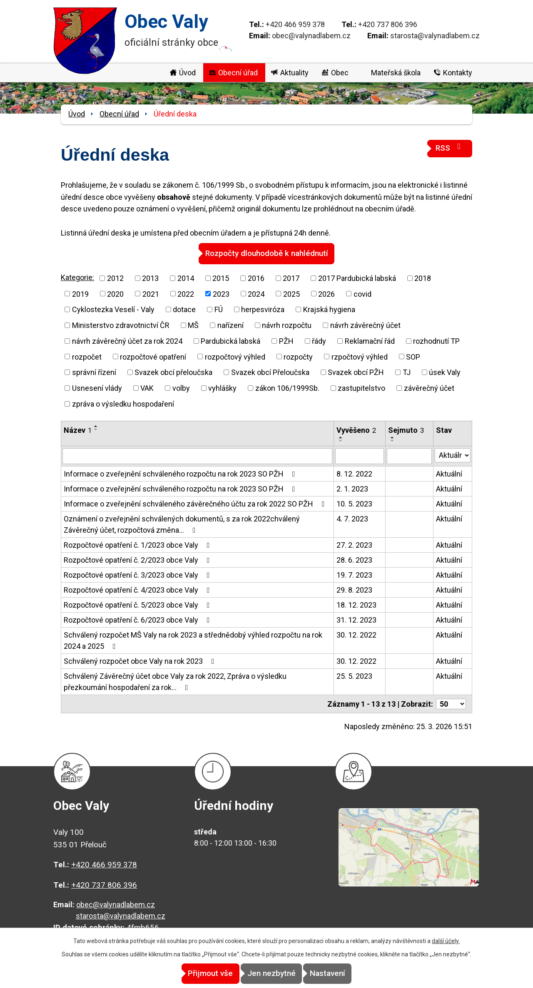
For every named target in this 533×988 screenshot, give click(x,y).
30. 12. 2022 (356, 634)
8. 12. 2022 (354, 473)
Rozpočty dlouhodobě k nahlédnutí (266, 253)
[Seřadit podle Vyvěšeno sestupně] (341, 440)
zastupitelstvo (361, 387)
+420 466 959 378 (295, 24)
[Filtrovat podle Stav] (453, 455)
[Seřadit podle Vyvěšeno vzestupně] (341, 437)
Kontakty (457, 72)
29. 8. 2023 (354, 589)
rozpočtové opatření (153, 356)
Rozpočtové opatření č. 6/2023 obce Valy (138, 619)
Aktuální (449, 473)
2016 (256, 277)
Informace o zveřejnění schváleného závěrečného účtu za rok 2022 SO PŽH (196, 503)
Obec (340, 72)
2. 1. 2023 (352, 488)
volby (181, 387)
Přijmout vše (196, 973)
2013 (150, 277)
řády (319, 340)
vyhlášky (222, 387)
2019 (80, 293)
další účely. (446, 941)
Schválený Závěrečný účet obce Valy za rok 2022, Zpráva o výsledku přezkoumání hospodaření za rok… (175, 681)
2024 (256, 293)
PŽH (286, 340)
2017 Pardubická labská (357, 277)
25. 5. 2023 (354, 675)
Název (78, 429)
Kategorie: (77, 277)
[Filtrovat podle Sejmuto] (409, 456)
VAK (147, 387)
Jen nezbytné (271, 973)
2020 (115, 293)
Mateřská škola (396, 72)
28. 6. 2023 (354, 559)
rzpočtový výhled (359, 356)
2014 (185, 277)
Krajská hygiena (329, 309)
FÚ (218, 309)
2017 (291, 277)
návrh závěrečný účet (365, 324)
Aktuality (294, 72)
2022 (185, 293)
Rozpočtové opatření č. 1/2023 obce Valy (138, 544)
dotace (184, 309)
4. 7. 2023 (352, 518)
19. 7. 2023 (354, 574)
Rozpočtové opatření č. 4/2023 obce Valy (138, 589)
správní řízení (94, 371)
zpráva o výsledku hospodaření (123, 403)
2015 (220, 277)
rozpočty (298, 356)
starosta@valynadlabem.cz (435, 35)
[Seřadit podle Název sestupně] (96, 429)
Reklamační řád (370, 340)
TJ (407, 371)
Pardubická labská (230, 340)
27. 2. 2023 (354, 544)
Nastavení (341, 973)
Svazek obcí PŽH (356, 371)
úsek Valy (445, 371)
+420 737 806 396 (387, 24)
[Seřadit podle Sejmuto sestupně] (392, 440)
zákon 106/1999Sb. (287, 387)
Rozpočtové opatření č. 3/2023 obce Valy (138, 574)
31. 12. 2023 (356, 619)
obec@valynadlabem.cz (311, 35)
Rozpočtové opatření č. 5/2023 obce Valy (138, 604)
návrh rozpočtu (286, 324)
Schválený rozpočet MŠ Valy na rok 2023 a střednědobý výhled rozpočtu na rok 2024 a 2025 (193, 640)
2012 (115, 277)
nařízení (230, 324)
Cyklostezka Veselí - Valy (113, 309)
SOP (413, 356)
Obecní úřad (238, 72)
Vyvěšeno (356, 429)
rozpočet (87, 356)
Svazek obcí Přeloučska (270, 371)
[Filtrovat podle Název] (197, 456)
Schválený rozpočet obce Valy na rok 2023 (141, 660)
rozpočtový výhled (235, 356)
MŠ (193, 324)
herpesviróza (262, 309)
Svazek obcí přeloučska (173, 371)
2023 (221, 293)
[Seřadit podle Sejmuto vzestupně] (392, 437)
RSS (450, 147)
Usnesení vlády (97, 387)
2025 (291, 293)
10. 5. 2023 (354, 503)
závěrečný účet (429, 387)
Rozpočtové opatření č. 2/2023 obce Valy (138, 559)
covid (362, 293)
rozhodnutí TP (436, 340)
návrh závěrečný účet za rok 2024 (127, 340)
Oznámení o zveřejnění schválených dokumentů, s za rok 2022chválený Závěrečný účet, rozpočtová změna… (182, 524)
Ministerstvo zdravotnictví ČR (120, 324)
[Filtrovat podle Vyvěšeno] (359, 456)
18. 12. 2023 (356, 604)
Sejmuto (406, 429)
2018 (422, 277)
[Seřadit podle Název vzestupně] (96, 425)
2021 (150, 293)
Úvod (187, 72)
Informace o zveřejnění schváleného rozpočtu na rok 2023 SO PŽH (181, 473)
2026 (326, 293)
